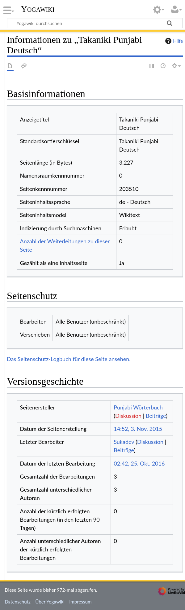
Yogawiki (38, 9)
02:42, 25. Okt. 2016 (139, 463)
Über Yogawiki (50, 601)
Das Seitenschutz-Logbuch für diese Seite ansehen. (69, 359)
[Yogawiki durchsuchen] (95, 23)
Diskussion (128, 415)
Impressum (80, 601)
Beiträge (156, 415)
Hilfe (173, 41)
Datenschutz (18, 601)
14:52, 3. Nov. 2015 (138, 428)
